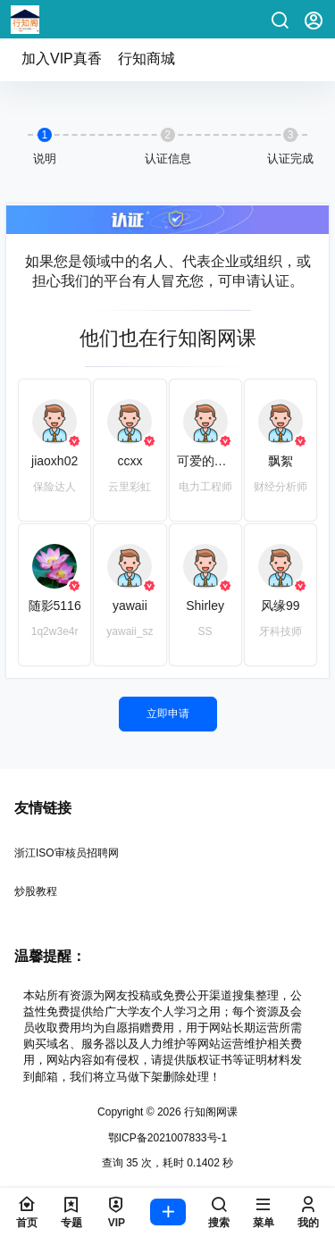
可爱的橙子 (208, 461)
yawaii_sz (129, 631)
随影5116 (55, 605)
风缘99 (280, 605)
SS (205, 631)
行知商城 (146, 58)
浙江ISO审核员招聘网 (66, 853)
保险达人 (54, 487)
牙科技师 (280, 631)
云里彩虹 (129, 487)
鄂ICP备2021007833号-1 (167, 1138)
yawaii (130, 605)
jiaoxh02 (54, 461)
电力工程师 (205, 487)
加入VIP (61, 58)
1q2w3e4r (55, 631)
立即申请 (168, 713)
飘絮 (280, 461)
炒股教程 (35, 891)
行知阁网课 (209, 1112)
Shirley (205, 605)
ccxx (129, 461)
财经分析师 (280, 487)
